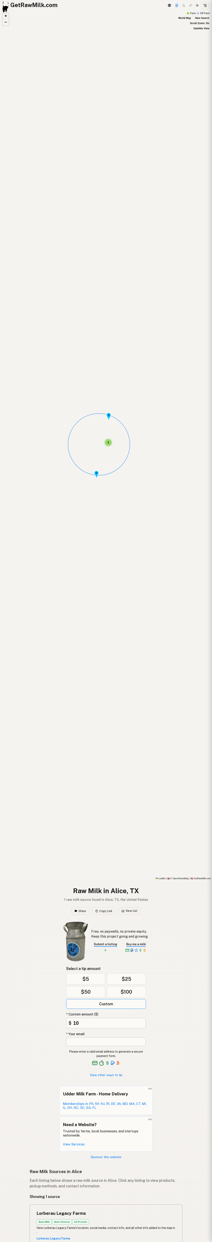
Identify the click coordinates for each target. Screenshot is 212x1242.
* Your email (75, 1034)
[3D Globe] (169, 5)
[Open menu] (205, 5)
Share (80, 911)
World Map (184, 18)
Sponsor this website (106, 1157)
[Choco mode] (190, 5)
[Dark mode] (184, 5)
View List (130, 910)
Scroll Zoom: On (199, 23)
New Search (202, 18)
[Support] (176, 5)
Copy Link (103, 911)
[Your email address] (106, 1041)
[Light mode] (197, 5)
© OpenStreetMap (178, 878)
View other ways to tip (106, 1075)
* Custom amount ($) (82, 1014)
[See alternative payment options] (112, 1063)
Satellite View (201, 28)
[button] (96, 474)
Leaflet (160, 878)
